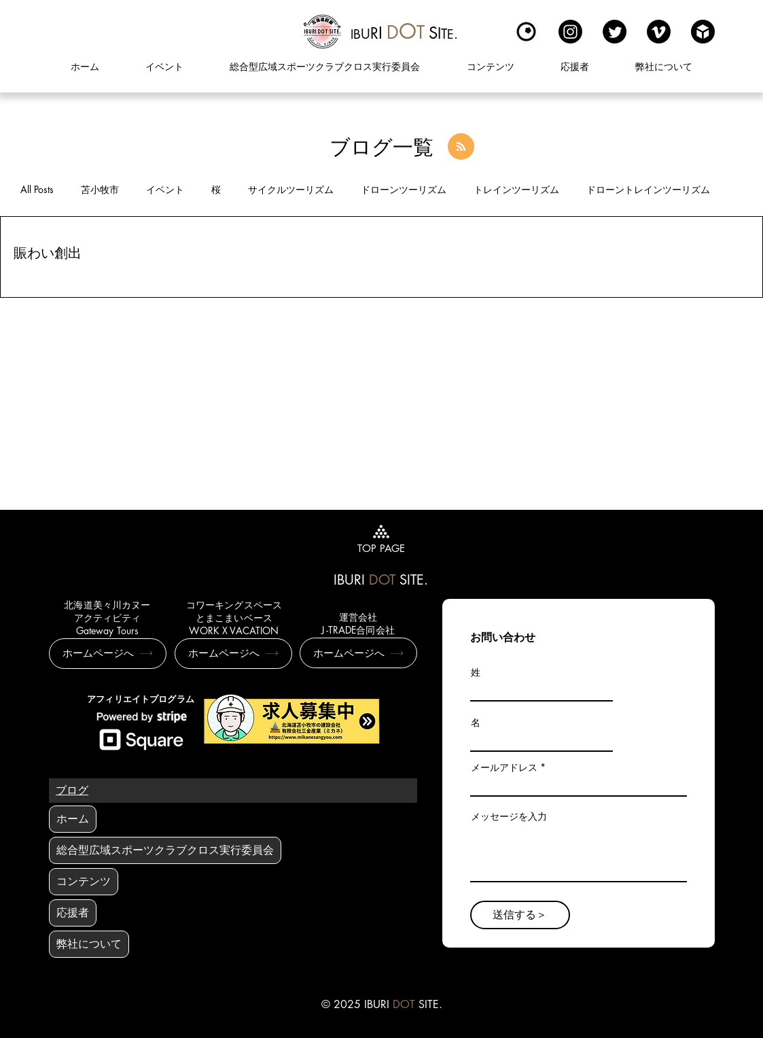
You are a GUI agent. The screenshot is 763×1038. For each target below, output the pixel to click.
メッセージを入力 (509, 816)
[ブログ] (72, 790)
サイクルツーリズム (291, 189)
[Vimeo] (659, 32)
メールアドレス (504, 767)
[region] (405, 31)
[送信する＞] (520, 915)
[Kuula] (526, 32)
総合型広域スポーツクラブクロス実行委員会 (165, 850)
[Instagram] (570, 32)
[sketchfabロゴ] (703, 32)
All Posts (37, 189)
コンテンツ (83, 881)
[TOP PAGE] (381, 537)
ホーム (72, 819)
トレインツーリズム (516, 189)
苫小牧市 (100, 189)
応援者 (72, 912)
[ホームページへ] (107, 653)
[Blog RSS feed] (461, 147)
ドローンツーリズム (403, 189)
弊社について (89, 944)
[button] (489, 66)
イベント (165, 189)
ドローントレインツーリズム (648, 189)
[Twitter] (614, 32)
